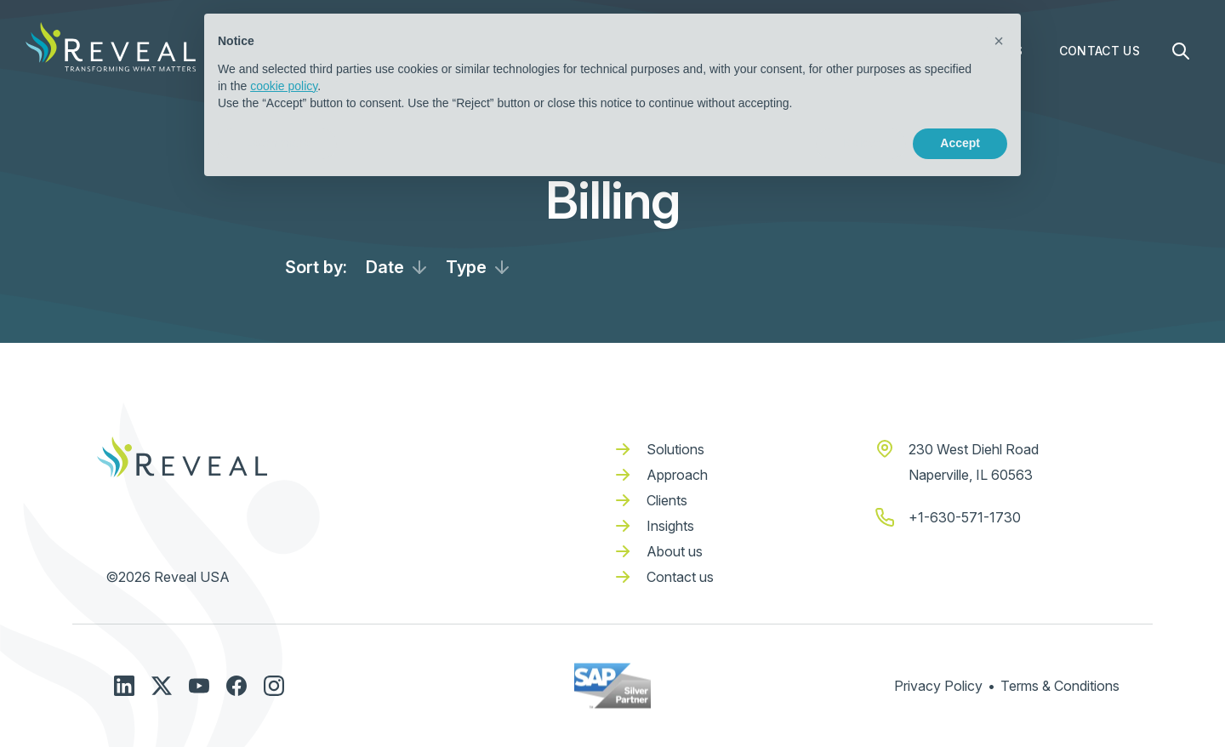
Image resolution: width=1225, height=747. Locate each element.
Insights (670, 525)
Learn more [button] (277, 143)
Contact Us (1100, 50)
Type (466, 267)
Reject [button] (861, 143)
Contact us (680, 576)
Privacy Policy (938, 685)
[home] (111, 47)
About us (675, 551)
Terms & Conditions (1060, 685)
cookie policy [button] (283, 86)
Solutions (675, 449)
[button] (998, 40)
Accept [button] (960, 143)
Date (385, 267)
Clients (667, 500)
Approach (677, 474)
